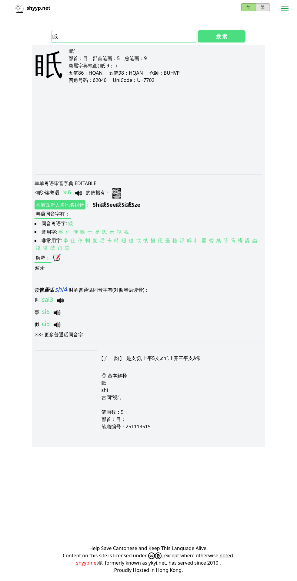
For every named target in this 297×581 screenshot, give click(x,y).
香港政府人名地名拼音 (60, 205)
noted (226, 555)
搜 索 (221, 36)
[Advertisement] (148, 128)
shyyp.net (87, 562)
